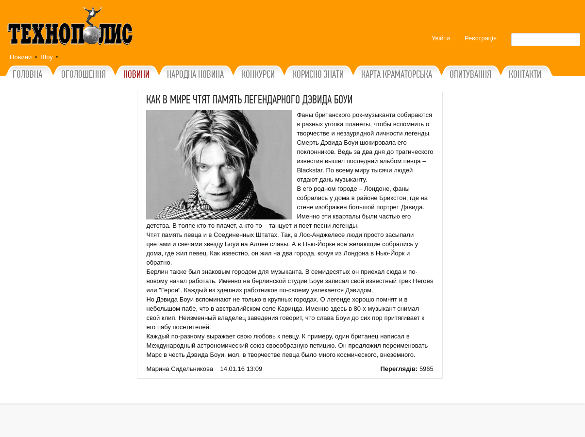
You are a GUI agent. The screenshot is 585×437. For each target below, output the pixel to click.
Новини (21, 57)
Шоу (46, 57)
